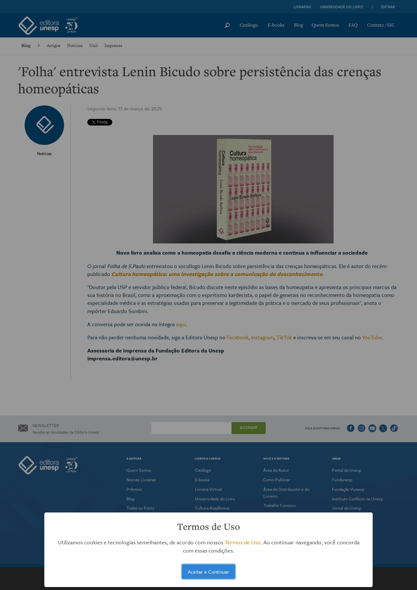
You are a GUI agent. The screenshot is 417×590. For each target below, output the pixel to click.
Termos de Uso (243, 542)
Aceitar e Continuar (208, 571)
